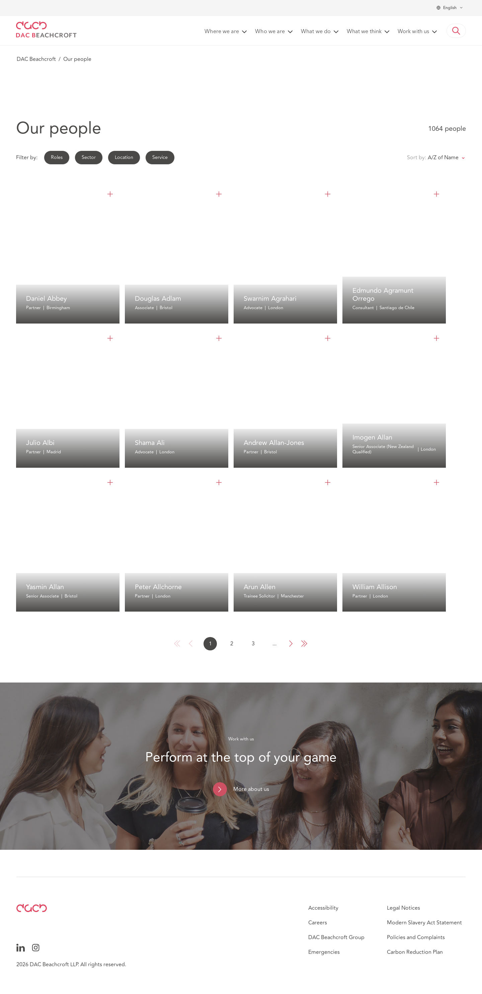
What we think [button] (364, 31)
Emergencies (324, 952)
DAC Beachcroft (36, 59)
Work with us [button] (413, 31)
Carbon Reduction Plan (415, 952)
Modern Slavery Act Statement (424, 923)
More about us (251, 789)
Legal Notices (403, 908)
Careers (317, 923)
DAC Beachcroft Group (336, 937)
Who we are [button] (270, 31)
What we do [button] (316, 31)
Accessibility (323, 908)
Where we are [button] (222, 31)
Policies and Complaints (416, 937)
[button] (456, 31)
